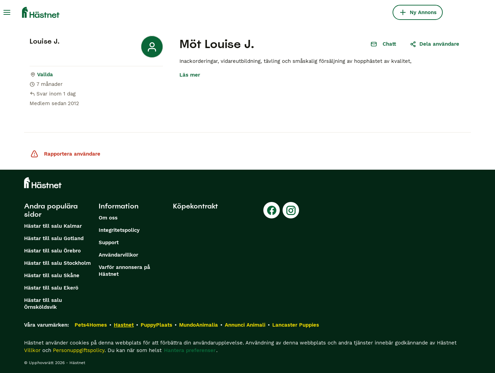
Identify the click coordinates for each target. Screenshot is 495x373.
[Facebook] (271, 210)
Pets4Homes (91, 325)
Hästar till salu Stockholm (57, 263)
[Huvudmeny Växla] (7, 12)
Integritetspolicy (119, 230)
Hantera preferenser (190, 350)
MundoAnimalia (198, 325)
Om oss (108, 218)
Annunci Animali (245, 325)
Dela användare (434, 44)
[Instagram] (291, 210)
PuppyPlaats (156, 325)
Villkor (32, 350)
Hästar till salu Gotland (54, 238)
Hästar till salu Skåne (51, 275)
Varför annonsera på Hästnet (124, 270)
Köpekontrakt (195, 206)
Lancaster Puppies (295, 325)
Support (109, 242)
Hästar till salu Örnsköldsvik (43, 303)
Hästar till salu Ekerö (51, 288)
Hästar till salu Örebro (52, 251)
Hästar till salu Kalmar (53, 226)
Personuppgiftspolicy (78, 350)
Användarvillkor (118, 255)
